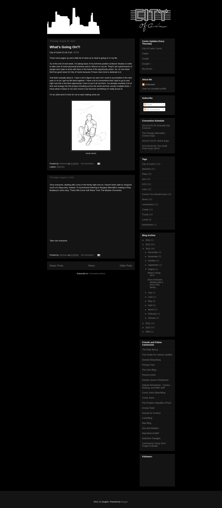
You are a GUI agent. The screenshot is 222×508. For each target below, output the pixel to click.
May (150, 301)
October (152, 260)
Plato (144, 174)
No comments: (87, 163)
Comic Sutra (148, 398)
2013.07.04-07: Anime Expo (155, 141)
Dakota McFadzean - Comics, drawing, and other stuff (156, 386)
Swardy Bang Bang (151, 360)
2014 (148, 240)
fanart (145, 199)
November (153, 256)
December (153, 252)
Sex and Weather (150, 428)
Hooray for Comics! (151, 413)
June (150, 297)
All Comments (152, 109)
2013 (148, 244)
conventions (148, 204)
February (152, 314)
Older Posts (126, 265)
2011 (148, 323)
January (152, 318)
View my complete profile (154, 88)
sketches (61, 167)
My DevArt (147, 69)
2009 (148, 331)
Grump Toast (148, 408)
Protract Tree (148, 365)
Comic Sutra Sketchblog (153, 392)
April (150, 305)
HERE (75, 52)
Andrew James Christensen (155, 380)
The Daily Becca (150, 349)
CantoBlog (147, 418)
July (150, 292)
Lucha (145, 219)
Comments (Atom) (97, 273)
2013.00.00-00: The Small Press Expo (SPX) (154, 147)
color (144, 189)
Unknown (150, 84)
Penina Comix (149, 375)
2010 (148, 327)
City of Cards (148, 164)
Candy (145, 209)
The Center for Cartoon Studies (157, 354)
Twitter (145, 53)
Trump (145, 214)
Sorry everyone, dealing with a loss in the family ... (155, 283)
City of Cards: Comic (152, 48)
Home (91, 265)
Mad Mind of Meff (150, 433)
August (151, 269)
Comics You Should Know (154, 194)
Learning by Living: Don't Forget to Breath (154, 444)
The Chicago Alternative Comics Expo (153, 134)
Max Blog (146, 423)
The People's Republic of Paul (156, 403)
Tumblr (145, 58)
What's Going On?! (65, 47)
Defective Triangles (151, 438)
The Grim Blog (149, 370)
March (151, 309)
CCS (144, 184)
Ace (144, 179)
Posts (148, 104)
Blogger (124, 502)
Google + (146, 64)
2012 (148, 248)
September (153, 265)
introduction (147, 224)
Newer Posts (56, 265)
